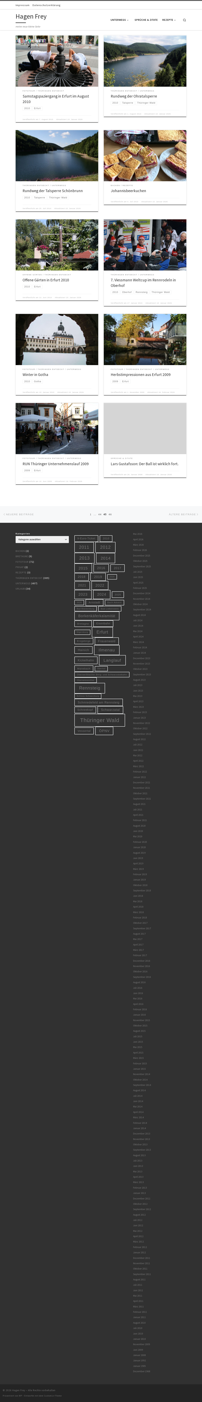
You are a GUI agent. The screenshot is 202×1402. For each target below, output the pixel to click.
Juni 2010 (138, 1333)
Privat (20, 567)
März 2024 (138, 642)
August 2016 (139, 982)
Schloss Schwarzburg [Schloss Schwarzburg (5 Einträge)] (88, 696)
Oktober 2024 (140, 604)
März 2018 (138, 912)
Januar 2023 (139, 717)
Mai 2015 (137, 1047)
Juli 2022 (137, 744)
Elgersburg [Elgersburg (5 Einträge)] (82, 632)
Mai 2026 (137, 533)
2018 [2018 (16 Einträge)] (82, 577)
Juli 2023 (137, 685)
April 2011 (138, 1301)
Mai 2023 (137, 696)
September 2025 (142, 566)
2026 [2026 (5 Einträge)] (79, 602)
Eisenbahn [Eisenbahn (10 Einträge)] (103, 623)
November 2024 (141, 598)
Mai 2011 (137, 1295)
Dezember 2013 (141, 1133)
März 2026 (138, 544)
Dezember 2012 (141, 1198)
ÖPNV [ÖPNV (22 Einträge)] (104, 731)
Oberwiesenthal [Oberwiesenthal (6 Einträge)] (85, 680)
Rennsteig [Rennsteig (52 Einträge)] (89, 688)
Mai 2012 (137, 1231)
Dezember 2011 (141, 1258)
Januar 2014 (139, 1128)
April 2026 (138, 539)
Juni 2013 (138, 1166)
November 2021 (141, 787)
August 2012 (139, 1214)
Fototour (22, 561)
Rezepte (21, 572)
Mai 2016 (137, 998)
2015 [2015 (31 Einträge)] (83, 568)
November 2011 (141, 1263)
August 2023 (139, 679)
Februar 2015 (140, 1063)
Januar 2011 (139, 1317)
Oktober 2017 (140, 922)
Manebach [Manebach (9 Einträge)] (84, 668)
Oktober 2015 (140, 1025)
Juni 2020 (138, 831)
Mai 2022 (137, 755)
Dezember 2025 (141, 555)
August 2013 (139, 1155)
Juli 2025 (137, 571)
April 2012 (138, 1236)
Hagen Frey (18, 1390)
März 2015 (138, 1058)
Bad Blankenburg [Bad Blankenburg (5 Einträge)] (86, 609)
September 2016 (142, 977)
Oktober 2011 (140, 1268)
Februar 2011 (140, 1311)
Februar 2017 (140, 955)
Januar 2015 (139, 1068)
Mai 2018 (137, 901)
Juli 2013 (137, 1160)
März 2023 (138, 706)
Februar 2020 (140, 842)
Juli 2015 (137, 1036)
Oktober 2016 (140, 971)
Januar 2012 (139, 1252)
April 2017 (138, 944)
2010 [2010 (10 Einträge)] (106, 538)
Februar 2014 (140, 1123)
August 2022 (139, 739)
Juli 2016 (137, 987)
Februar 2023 (140, 712)
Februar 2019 (140, 874)
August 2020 (139, 825)
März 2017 (138, 950)
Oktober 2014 (140, 1079)
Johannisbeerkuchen (128, 190)
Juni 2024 (138, 625)
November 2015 (141, 1020)
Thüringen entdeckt (29, 578)
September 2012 (142, 1209)
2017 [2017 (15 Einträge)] (117, 568)
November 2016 (141, 966)
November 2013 (141, 1139)
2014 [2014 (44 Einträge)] (106, 558)
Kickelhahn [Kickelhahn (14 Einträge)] (86, 660)
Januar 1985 (139, 1366)
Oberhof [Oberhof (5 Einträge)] (101, 668)
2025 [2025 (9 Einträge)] (118, 594)
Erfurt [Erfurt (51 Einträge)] (102, 632)
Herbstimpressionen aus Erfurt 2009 (141, 374)
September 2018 (142, 890)
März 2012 (138, 1241)
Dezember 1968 (141, 1371)
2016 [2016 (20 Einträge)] (101, 568)
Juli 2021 (137, 809)
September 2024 (142, 609)
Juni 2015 (138, 1041)
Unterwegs (23, 583)
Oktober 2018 (140, 885)
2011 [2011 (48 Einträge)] (84, 547)
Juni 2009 (138, 1349)
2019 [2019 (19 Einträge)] (98, 577)
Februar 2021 (140, 820)
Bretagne (22, 556)
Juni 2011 (138, 1290)
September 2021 (142, 798)
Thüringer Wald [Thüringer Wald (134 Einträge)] (99, 720)
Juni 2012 (138, 1225)
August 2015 (139, 1031)
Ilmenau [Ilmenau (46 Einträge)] (107, 650)
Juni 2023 (138, 690)
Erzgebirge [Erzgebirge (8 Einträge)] (84, 641)
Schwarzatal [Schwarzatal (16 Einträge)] (110, 710)
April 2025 (138, 582)
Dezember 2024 (141, 593)
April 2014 (138, 1112)
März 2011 (138, 1306)
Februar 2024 (140, 647)
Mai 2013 (137, 1171)
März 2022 (138, 766)
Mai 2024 (137, 631)
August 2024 (139, 615)
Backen (20, 551)
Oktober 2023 (140, 669)
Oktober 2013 (140, 1144)
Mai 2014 (137, 1106)
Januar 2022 (139, 777)
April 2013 (138, 1176)
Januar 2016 (139, 1014)
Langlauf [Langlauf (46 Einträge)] (112, 660)
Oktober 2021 (140, 793)
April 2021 (138, 814)
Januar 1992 (139, 1360)
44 (100, 514)
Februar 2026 (140, 550)
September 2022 (142, 734)
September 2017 (142, 928)
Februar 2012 (140, 1247)
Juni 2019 (138, 858)
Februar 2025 (140, 588)
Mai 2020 (137, 836)
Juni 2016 (138, 993)
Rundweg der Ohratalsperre (134, 96)
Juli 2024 (137, 620)
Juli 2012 (137, 1220)
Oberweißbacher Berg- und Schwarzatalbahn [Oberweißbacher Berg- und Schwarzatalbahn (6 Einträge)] (102, 674)
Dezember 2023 (141, 658)
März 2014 (138, 1117)
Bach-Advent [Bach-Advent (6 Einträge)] (114, 602)
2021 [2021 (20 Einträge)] (82, 585)
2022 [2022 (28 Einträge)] (99, 585)
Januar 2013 (139, 1193)
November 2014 (141, 1074)
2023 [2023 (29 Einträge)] (82, 594)
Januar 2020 (139, 847)
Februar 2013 (140, 1187)
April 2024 (138, 636)
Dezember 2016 (141, 960)
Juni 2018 (138, 895)
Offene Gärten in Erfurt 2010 (46, 279)
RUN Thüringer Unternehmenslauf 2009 (56, 463)
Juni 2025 (138, 577)
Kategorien (23, 534)
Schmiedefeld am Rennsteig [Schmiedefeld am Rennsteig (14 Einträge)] (98, 702)
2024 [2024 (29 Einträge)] (101, 594)
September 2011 (142, 1274)
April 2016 (138, 1004)
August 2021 (139, 804)
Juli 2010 (137, 1328)
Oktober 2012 (140, 1203)
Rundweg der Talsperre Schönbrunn (53, 190)
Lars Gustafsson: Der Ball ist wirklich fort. (144, 463)
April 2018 (138, 906)
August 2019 (139, 852)
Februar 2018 (140, 917)
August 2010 (139, 1322)
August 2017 (139, 933)
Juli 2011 (137, 1284)
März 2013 (138, 1182)
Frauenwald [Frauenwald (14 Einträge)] (107, 641)
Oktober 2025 (140, 561)
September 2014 (142, 1085)
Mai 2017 (137, 939)
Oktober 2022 (140, 728)
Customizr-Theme (53, 1395)
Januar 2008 (139, 1355)
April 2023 (138, 701)
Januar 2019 (139, 879)
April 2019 (138, 863)
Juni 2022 (138, 750)
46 (110, 514)
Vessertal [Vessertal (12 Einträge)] (84, 730)
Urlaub (20, 588)
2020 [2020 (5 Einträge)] (112, 577)
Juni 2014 (138, 1101)
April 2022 (138, 760)
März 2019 (138, 869)
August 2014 (139, 1090)
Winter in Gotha (35, 374)
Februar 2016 (140, 1009)
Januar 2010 (139, 1339)
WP (20, 1395)
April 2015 (138, 1052)
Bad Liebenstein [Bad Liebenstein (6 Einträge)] (110, 608)
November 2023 (141, 663)
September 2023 (142, 674)
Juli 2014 (137, 1095)
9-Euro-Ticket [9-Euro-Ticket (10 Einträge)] (86, 538)
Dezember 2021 (141, 782)
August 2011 (139, 1279)
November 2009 (141, 1344)
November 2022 (141, 723)
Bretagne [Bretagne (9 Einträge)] (83, 623)
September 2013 (142, 1149)
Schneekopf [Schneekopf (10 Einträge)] (85, 709)
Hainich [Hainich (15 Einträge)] (83, 650)
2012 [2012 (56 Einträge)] (105, 547)
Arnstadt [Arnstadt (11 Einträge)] (94, 602)
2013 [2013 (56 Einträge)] (84, 558)
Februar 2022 (140, 771)
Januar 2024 (139, 652)
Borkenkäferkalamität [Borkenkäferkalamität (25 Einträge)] (96, 616)
